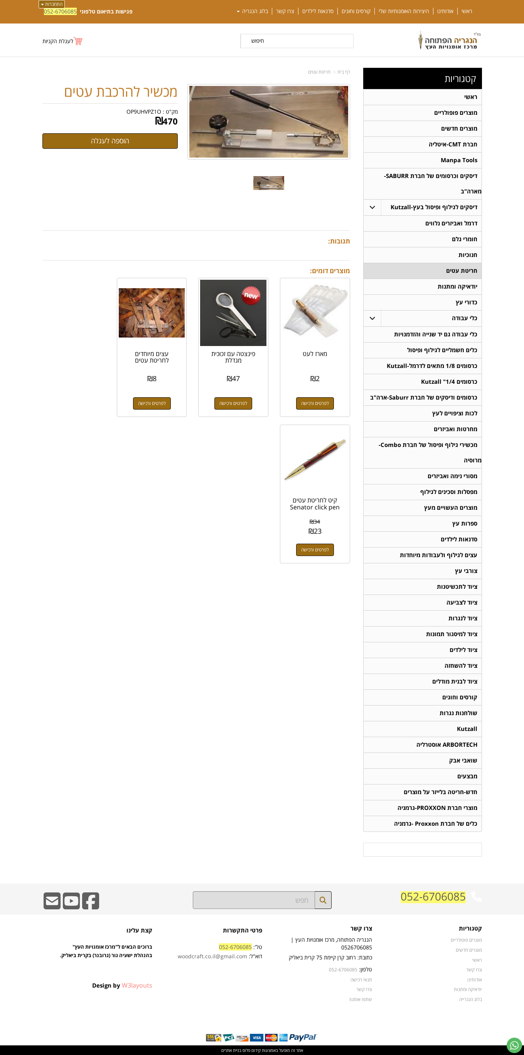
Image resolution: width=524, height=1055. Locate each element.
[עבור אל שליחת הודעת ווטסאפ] (514, 1045)
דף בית (343, 72)
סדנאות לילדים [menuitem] (318, 11)
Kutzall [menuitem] (467, 729)
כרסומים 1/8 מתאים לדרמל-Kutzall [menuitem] (432, 366)
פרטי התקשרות (242, 930)
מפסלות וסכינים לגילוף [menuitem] (448, 492)
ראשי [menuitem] (467, 11)
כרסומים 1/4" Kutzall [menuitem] (449, 382)
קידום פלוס (251, 1050)
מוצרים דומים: (330, 270)
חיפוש (257, 40)
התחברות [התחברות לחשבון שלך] (51, 4)
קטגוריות (460, 78)
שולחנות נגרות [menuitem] (458, 713)
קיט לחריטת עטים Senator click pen (76, 355)
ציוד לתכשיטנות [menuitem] (457, 587)
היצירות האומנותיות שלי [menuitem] (404, 11)
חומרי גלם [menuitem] (464, 239)
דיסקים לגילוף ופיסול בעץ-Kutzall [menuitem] (434, 207)
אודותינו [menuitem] (445, 11)
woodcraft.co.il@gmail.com (212, 956)
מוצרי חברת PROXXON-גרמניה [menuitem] (437, 808)
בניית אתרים (231, 1050)
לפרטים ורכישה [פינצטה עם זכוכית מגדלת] (236, 401)
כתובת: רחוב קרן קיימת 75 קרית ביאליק (330, 957)
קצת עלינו (139, 930)
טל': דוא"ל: (220, 951)
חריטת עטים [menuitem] (461, 271)
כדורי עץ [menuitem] (466, 302)
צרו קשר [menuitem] (285, 11)
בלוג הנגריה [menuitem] (252, 11)
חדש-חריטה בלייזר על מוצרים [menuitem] (440, 792)
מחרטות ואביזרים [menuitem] (455, 429)
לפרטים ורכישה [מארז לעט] (316, 401)
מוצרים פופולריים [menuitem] (455, 113)
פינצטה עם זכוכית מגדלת (236, 355)
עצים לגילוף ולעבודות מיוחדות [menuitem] (438, 555)
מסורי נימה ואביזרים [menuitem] (452, 476)
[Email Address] (52, 906)
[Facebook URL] (90, 906)
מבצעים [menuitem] (467, 776)
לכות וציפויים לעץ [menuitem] (454, 413)
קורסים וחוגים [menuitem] (356, 11)
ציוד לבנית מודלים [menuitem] (454, 681)
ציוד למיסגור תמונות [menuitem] (451, 634)
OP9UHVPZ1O (143, 111)
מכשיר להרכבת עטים (121, 91)
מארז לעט (315, 352)
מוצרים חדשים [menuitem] (459, 128)
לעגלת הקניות (57, 41)
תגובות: (339, 241)
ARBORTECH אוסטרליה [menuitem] (446, 745)
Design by (122, 985)
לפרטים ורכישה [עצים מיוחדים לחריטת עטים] (156, 401)
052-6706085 (60, 11)
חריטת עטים (319, 72)
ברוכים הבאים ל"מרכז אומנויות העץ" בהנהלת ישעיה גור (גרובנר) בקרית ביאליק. (106, 959)
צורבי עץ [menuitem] (466, 571)
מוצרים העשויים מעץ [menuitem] (450, 508)
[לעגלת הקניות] (62, 41)
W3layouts (137, 985)
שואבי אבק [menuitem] (463, 760)
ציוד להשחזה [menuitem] (461, 666)
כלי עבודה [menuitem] (464, 318)
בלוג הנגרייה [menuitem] (470, 999)
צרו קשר (361, 929)
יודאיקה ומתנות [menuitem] (457, 286)
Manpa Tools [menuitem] (459, 160)
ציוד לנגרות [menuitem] (462, 618)
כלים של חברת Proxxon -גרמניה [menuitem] (435, 824)
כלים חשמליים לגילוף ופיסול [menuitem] (442, 350)
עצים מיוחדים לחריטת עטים (156, 355)
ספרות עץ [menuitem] (464, 523)
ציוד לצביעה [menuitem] (461, 602)
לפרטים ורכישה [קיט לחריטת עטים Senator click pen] (76, 401)
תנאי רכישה (361, 979)
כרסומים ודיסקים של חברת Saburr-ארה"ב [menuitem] (423, 397)
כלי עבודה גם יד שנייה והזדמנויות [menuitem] (435, 334)
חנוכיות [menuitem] (467, 255)
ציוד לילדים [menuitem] (463, 650)
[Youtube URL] (71, 906)
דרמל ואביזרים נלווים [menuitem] (451, 223)
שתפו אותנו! (360, 999)
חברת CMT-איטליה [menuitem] (453, 144)
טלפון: (365, 969)
